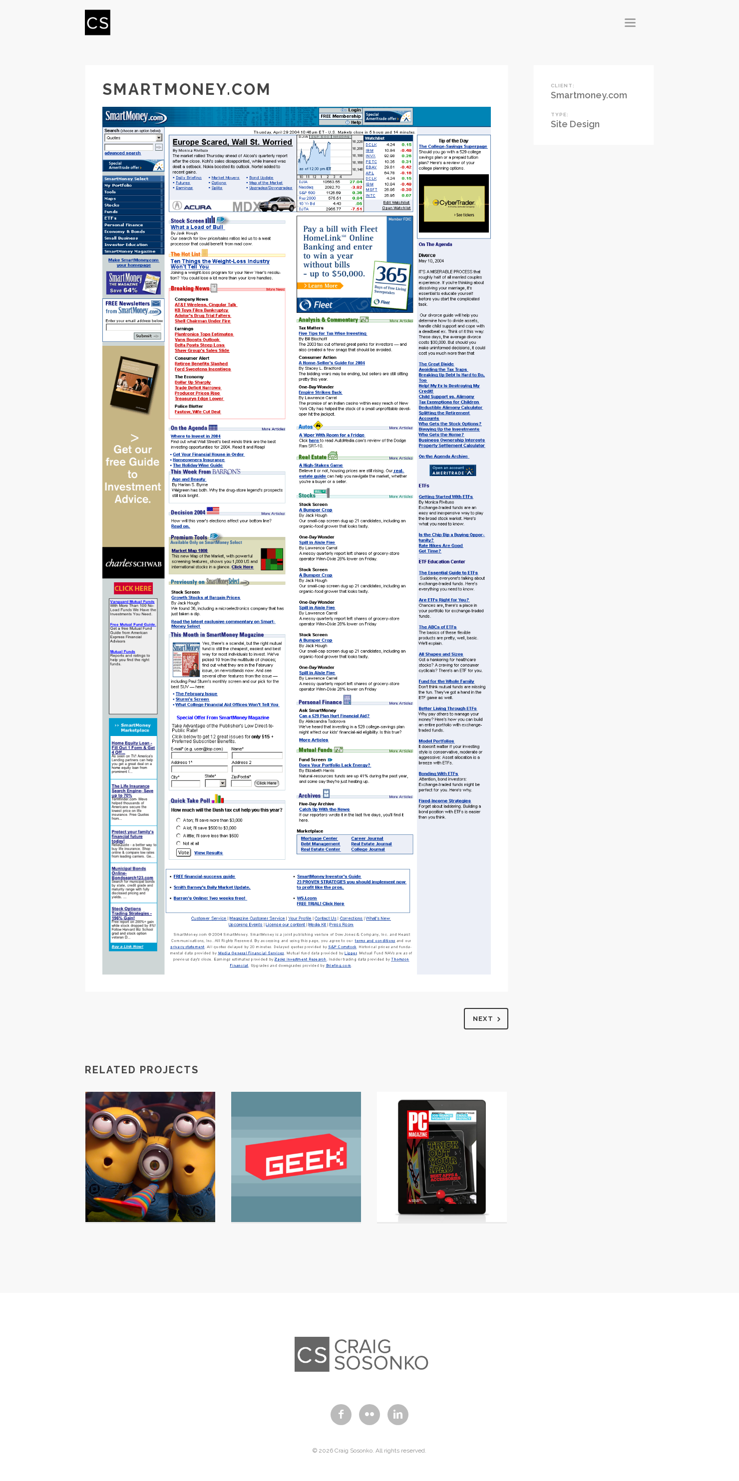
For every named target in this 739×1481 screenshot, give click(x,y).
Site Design (575, 124)
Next (488, 1019)
